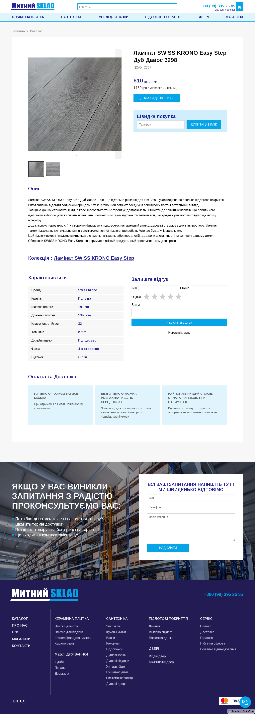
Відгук (135, 304)
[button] (72, 155)
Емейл (184, 288)
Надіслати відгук (179, 323)
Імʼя (134, 288)
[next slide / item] (118, 104)
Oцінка (136, 297)
